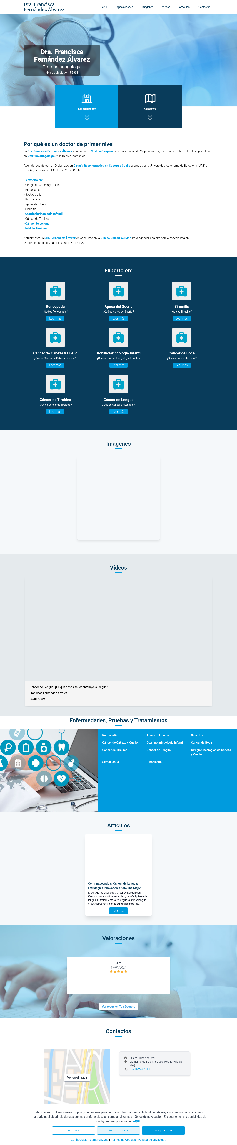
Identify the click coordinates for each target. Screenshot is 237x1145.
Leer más (55, 318)
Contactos (204, 7)
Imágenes (147, 7)
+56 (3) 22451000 (139, 1069)
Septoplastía (110, 762)
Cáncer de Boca (201, 742)
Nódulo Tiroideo (36, 228)
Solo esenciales (119, 1130)
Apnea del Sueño (158, 735)
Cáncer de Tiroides (114, 750)
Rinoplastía (154, 762)
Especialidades (124, 7)
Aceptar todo (163, 1130)
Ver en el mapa (77, 1077)
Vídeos (166, 7)
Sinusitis (197, 735)
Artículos (184, 7)
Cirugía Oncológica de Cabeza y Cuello (211, 752)
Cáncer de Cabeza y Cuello (120, 742)
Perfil (104, 7)
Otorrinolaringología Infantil (44, 214)
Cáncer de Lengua (37, 223)
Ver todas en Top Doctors (118, 1006)
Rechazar (73, 1130)
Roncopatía (109, 735)
